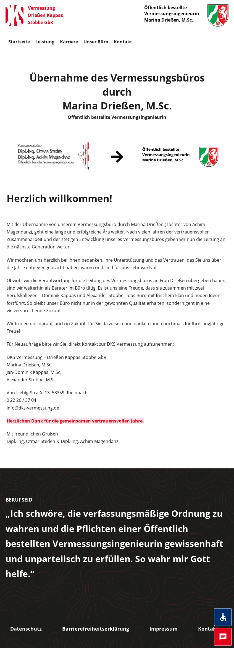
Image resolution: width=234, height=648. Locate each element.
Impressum (163, 628)
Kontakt (123, 42)
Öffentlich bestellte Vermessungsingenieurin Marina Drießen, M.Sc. (186, 15)
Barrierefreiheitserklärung (95, 628)
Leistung (44, 42)
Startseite (19, 42)
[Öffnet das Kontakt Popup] (223, 637)
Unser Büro (95, 42)
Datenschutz (26, 628)
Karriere (69, 42)
